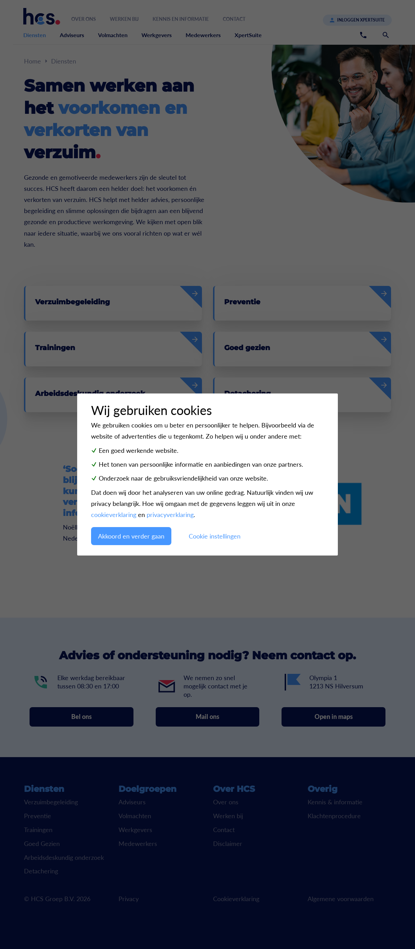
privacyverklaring (170, 514)
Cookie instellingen (215, 536)
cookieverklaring (113, 514)
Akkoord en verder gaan (131, 536)
